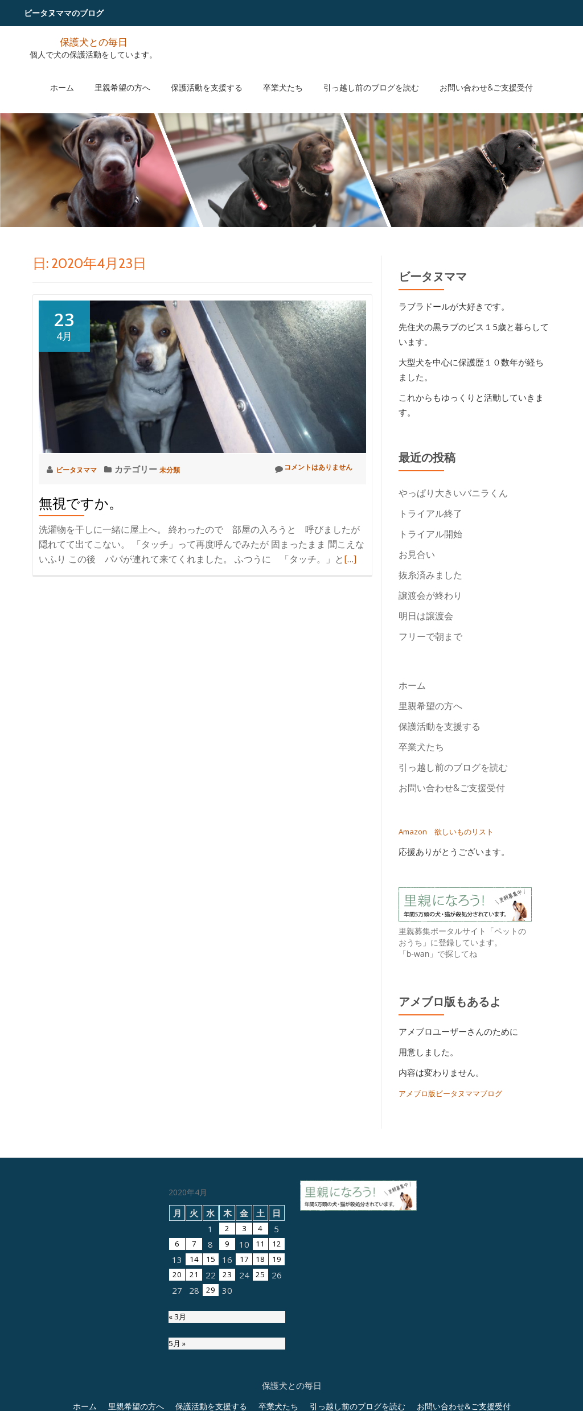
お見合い (421, 554)
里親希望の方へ (139, 76)
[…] (350, 559)
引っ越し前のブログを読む (354, 76)
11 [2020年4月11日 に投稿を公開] (260, 1358)
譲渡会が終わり (430, 595)
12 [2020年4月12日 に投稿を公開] (277, 1358)
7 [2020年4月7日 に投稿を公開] (193, 1358)
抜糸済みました (430, 575)
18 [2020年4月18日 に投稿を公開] (260, 1373)
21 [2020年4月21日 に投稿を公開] (193, 1388)
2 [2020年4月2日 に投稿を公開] (226, 1342)
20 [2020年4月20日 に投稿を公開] (177, 1388)
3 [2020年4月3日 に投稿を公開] (243, 1342)
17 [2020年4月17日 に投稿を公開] (244, 1373)
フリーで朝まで (430, 636)
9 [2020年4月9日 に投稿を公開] (226, 1358)
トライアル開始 (430, 534)
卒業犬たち (277, 76)
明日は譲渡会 (426, 616)
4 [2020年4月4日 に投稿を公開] (259, 1342)
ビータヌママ (82, 469)
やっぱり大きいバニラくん (453, 493)
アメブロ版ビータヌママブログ (458, 1093)
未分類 (183, 469)
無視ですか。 (80, 503)
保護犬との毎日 (93, 41)
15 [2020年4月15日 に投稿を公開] (210, 1373)
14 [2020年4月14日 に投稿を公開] (193, 1373)
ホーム (90, 76)
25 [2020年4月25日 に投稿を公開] (260, 1388)
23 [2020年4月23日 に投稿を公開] (226, 1388)
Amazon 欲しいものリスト (453, 831)
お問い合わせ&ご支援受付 (457, 76)
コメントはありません (304, 469)
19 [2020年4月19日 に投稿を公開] (277, 1373)
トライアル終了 (430, 513)
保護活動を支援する (212, 76)
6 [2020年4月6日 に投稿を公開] (177, 1358)
